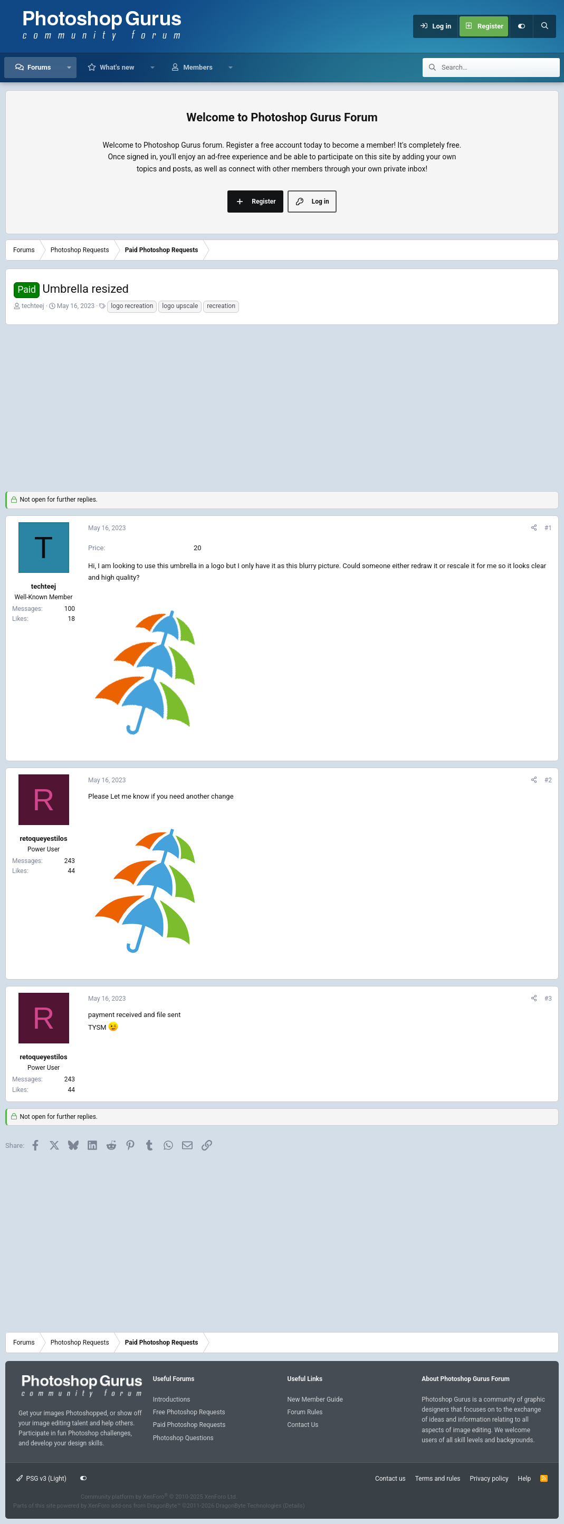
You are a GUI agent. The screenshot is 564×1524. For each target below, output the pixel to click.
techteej (33, 306)
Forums (39, 67)
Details (294, 1505)
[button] (69, 67)
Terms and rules (438, 1478)
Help (524, 1478)
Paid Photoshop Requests (189, 1425)
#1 (548, 528)
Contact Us (303, 1425)
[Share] (534, 528)
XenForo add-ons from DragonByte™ (134, 1505)
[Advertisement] (282, 407)
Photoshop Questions (183, 1438)
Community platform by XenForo (159, 1496)
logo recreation (132, 306)
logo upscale (180, 306)
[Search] (544, 26)
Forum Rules (305, 1412)
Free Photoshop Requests (189, 1412)
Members (197, 67)
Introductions (171, 1399)
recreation (221, 306)
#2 (548, 780)
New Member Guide (315, 1399)
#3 (548, 998)
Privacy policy (489, 1478)
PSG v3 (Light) (41, 1478)
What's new (117, 67)
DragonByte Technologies (249, 1505)
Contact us (390, 1478)
